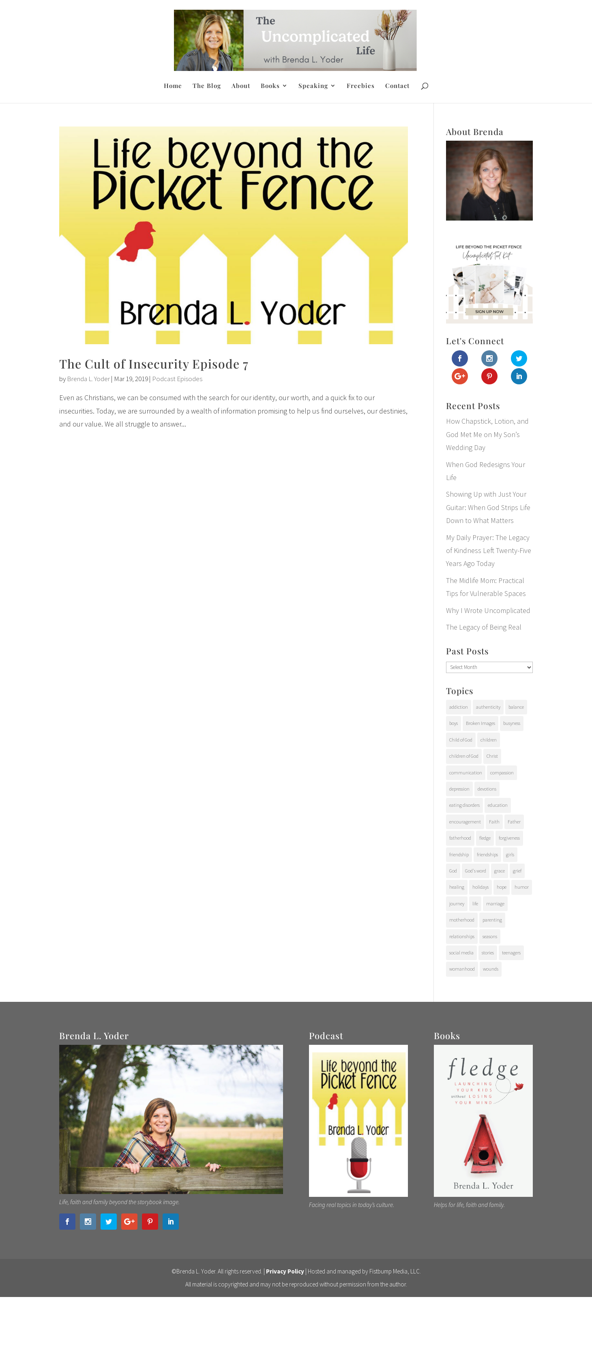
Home (173, 86)
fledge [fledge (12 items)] (485, 838)
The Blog (207, 86)
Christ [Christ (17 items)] (492, 756)
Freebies (361, 86)
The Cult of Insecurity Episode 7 (154, 364)
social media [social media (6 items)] (461, 953)
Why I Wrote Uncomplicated (488, 610)
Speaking (313, 86)
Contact (397, 86)
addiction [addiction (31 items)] (458, 707)
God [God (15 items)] (453, 871)
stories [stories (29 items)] (488, 953)
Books (270, 86)
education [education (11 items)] (498, 805)
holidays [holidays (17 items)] (480, 887)
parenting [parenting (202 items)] (492, 920)
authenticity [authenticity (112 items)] (488, 707)
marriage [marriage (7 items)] (495, 903)
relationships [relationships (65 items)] (461, 936)
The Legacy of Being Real (483, 627)
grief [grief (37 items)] (517, 871)
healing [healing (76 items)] (456, 887)
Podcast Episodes (177, 378)
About (241, 86)
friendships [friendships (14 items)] (487, 854)
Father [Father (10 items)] (514, 822)
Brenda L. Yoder (88, 378)
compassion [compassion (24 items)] (502, 773)
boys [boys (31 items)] (453, 723)
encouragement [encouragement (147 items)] (465, 822)
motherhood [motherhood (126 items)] (461, 920)
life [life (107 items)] (475, 903)
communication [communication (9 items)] (465, 773)
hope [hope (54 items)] (501, 887)
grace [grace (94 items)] (499, 871)
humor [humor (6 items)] (522, 887)
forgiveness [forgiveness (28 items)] (509, 838)
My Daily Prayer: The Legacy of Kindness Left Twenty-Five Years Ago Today (488, 550)
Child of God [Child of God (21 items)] (460, 740)
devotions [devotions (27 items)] (487, 789)
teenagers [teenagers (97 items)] (511, 953)
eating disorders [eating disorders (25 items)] (464, 805)
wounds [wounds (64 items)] (490, 969)
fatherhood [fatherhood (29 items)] (460, 838)
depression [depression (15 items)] (459, 789)
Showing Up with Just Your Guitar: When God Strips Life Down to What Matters (488, 507)
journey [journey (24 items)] (456, 903)
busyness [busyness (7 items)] (511, 723)
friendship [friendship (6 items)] (459, 854)
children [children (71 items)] (488, 740)
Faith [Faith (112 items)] (494, 822)
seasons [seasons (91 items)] (490, 936)
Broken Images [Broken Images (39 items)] (480, 723)
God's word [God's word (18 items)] (475, 871)
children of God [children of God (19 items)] (463, 756)
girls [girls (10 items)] (510, 854)
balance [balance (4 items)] (516, 707)
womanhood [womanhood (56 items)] (462, 969)
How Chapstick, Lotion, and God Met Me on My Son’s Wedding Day (487, 434)
